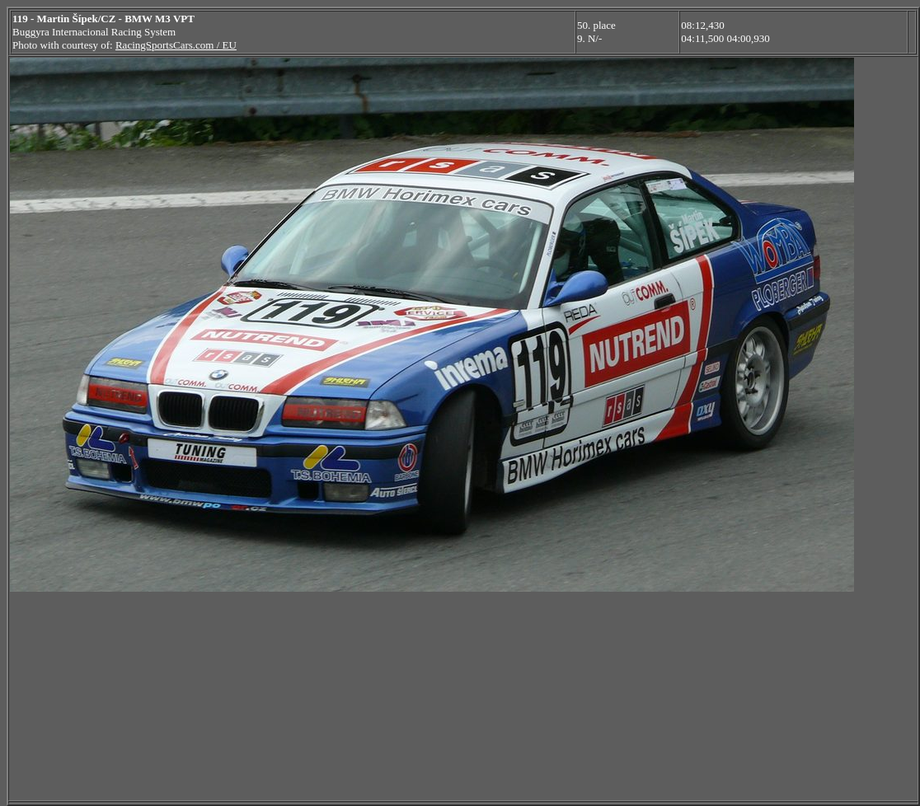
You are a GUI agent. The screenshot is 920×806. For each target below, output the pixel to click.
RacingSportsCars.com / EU (176, 45)
